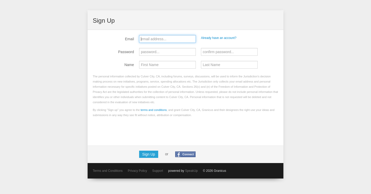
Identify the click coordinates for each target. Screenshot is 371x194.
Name (129, 65)
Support (157, 171)
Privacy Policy (137, 171)
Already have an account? (219, 38)
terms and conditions (154, 109)
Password (126, 52)
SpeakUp (191, 171)
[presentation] (132, 130)
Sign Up (148, 154)
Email (129, 39)
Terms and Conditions (108, 171)
